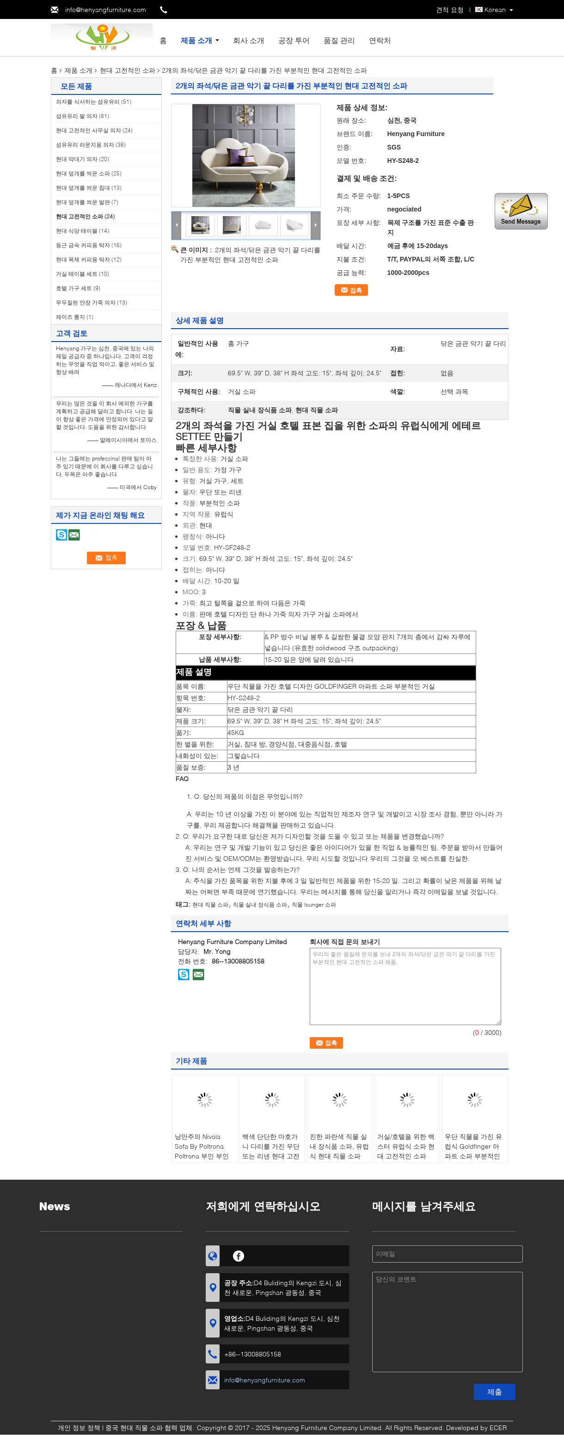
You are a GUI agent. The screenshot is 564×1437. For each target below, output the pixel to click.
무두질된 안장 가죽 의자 (86, 302)
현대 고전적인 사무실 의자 (88, 130)
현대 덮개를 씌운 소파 (83, 173)
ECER (498, 1427)
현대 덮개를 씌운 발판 (83, 202)
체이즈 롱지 (70, 316)
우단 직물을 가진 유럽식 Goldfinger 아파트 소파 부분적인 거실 (473, 1151)
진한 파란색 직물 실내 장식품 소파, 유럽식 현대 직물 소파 (339, 1146)
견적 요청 (450, 9)
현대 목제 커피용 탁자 (83, 259)
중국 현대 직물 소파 (134, 1427)
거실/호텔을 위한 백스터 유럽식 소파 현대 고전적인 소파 (406, 1146)
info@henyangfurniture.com (105, 9)
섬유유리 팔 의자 (77, 115)
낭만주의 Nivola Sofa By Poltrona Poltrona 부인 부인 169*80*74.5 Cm (202, 1151)
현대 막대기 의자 (77, 159)
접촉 (356, 290)
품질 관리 (339, 40)
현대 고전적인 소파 (127, 70)
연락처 (380, 40)
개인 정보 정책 (79, 1427)
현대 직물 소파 (210, 904)
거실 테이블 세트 (77, 273)
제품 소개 (196, 40)
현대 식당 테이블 (77, 230)
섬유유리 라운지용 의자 (85, 144)
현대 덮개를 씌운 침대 (83, 187)
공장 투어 (294, 40)
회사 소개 (248, 40)
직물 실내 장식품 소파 (260, 904)
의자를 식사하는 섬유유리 (88, 101)
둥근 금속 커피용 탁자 (83, 245)
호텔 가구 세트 (74, 288)
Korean (495, 9)
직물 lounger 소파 (314, 904)
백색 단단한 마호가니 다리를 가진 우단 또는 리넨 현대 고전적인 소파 (271, 1151)
